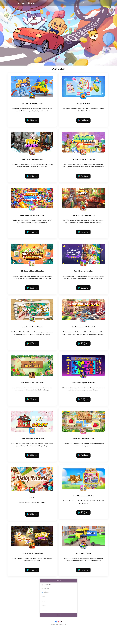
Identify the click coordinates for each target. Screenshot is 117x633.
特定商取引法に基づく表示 (58, 628)
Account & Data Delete (94, 3)
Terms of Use (82, 3)
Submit (58, 618)
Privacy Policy (73, 3)
